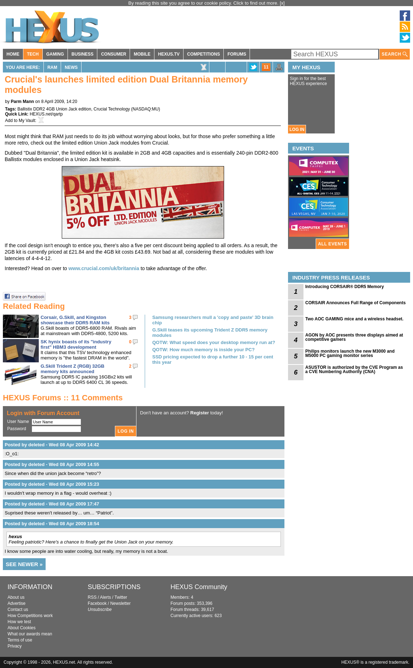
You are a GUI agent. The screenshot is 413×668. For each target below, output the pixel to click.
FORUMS (236, 54)
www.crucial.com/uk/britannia (103, 268)
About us (16, 597)
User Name (18, 421)
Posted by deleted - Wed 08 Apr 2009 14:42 (52, 444)
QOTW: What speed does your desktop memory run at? (213, 342)
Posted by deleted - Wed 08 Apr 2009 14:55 (52, 464)
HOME (12, 54)
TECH (33, 54)
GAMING (55, 54)
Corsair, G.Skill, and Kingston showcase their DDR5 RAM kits (75, 320)
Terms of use (20, 640)
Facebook (97, 603)
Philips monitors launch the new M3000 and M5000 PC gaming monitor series (350, 353)
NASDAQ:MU (146, 109)
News (71, 67)
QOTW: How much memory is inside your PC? (203, 349)
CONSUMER (113, 54)
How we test (19, 621)
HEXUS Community (199, 587)
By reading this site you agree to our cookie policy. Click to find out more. (204, 3)
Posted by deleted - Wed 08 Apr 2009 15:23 (52, 484)
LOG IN (296, 129)
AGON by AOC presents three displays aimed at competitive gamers (354, 337)
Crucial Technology (112, 109)
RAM (52, 67)
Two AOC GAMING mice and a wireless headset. (354, 319)
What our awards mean (30, 633)
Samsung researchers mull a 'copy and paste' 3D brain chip (212, 320)
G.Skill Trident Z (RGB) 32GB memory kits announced (73, 368)
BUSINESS (82, 54)
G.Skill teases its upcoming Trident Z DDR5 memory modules (210, 332)
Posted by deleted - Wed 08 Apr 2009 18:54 (52, 523)
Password (16, 428)
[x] (282, 3)
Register (199, 412)
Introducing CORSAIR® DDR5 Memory (344, 286)
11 (266, 67)
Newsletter (120, 603)
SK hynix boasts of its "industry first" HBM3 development (76, 344)
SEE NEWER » (24, 564)
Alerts (105, 597)
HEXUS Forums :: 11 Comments (63, 397)
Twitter (121, 597)
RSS (92, 597)
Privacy (15, 646)
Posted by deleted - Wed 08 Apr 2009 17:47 (52, 504)
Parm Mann (22, 101)
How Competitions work (30, 615)
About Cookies (22, 627)
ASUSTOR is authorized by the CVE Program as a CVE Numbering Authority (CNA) (354, 369)
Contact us (18, 609)
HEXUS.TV (169, 54)
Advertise (16, 603)
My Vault (27, 120)
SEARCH (395, 54)
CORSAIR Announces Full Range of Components (355, 303)
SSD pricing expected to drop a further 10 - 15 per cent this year (212, 359)
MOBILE (142, 54)
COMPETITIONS (203, 54)
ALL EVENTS (332, 243)
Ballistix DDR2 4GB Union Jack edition (54, 109)
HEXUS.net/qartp (46, 114)
